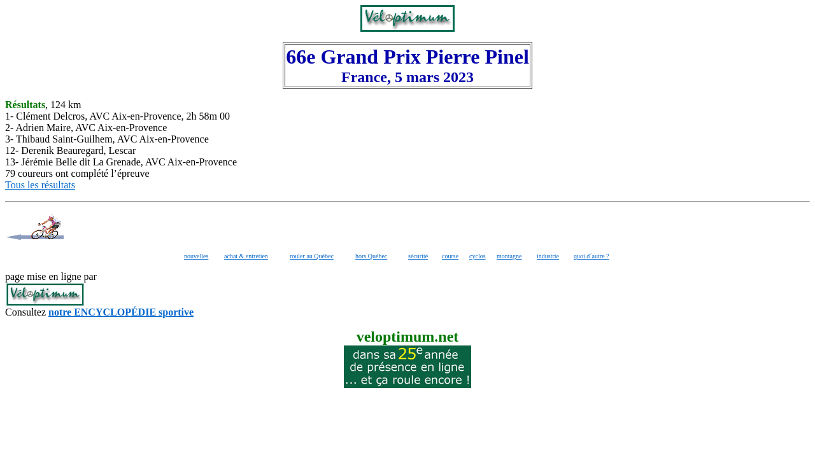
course (450, 256)
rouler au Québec (312, 256)
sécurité (418, 256)
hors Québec (371, 256)
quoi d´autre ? (591, 256)
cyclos (477, 256)
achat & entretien (246, 256)
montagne (509, 256)
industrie (548, 256)
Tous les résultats (40, 184)
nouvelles (196, 256)
